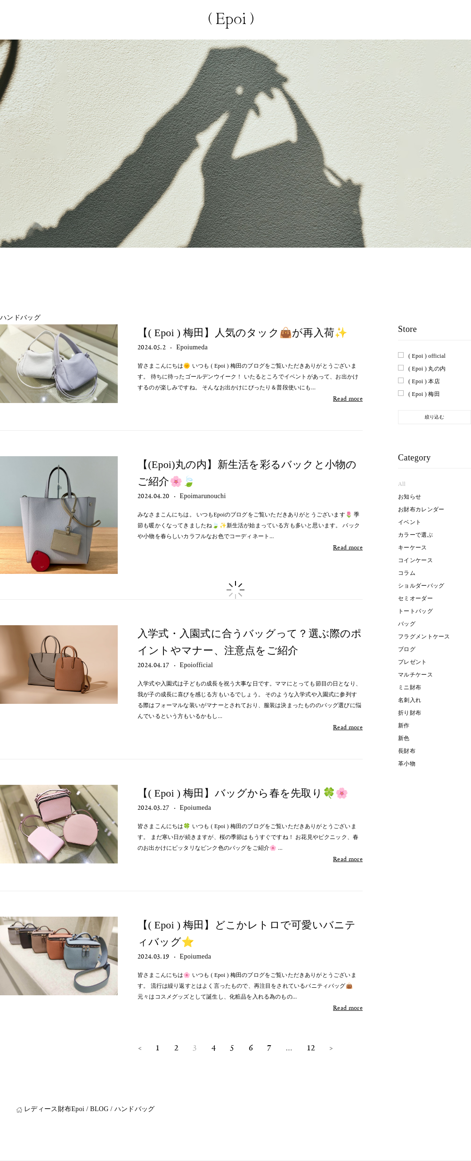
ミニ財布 (409, 687)
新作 (404, 725)
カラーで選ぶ (415, 535)
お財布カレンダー (421, 509)
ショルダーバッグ (421, 585)
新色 (404, 738)
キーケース (412, 547)
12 (311, 1047)
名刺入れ (409, 700)
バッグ (406, 624)
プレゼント (412, 662)
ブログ (406, 649)
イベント (409, 522)
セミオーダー (415, 598)
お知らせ (409, 496)
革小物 (406, 763)
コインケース (415, 560)
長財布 (406, 751)
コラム (406, 573)
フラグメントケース (424, 636)
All (402, 484)
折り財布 (409, 713)
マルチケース (415, 674)
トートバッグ (415, 611)
